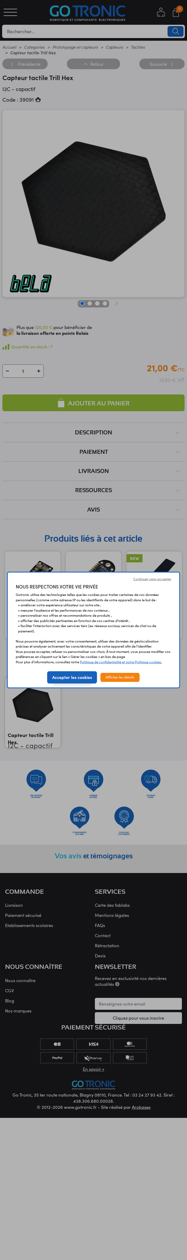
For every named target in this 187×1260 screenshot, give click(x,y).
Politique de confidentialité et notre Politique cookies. (121, 662)
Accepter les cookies (72, 677)
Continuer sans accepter (152, 579)
